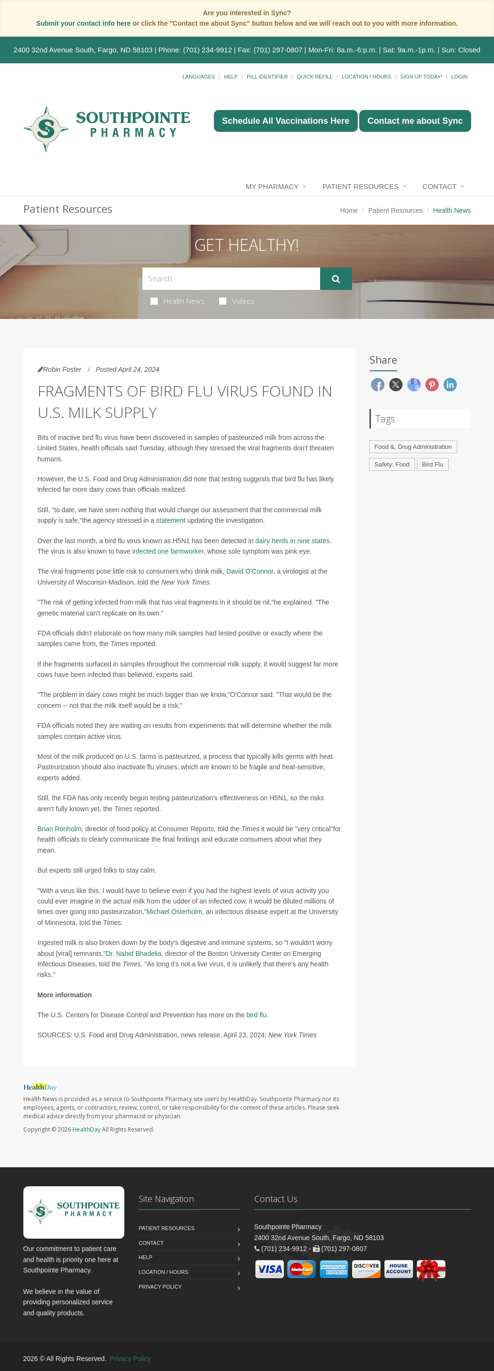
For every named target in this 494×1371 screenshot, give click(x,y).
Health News (177, 301)
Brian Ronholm (60, 829)
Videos (236, 301)
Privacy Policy (160, 1287)
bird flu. (257, 1015)
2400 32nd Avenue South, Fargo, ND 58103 (83, 50)
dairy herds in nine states (292, 541)
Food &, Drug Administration (413, 446)
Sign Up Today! (422, 76)
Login (459, 76)
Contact (439, 186)
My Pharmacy (272, 186)
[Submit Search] (336, 279)
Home (349, 210)
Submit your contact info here (84, 23)
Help (231, 76)
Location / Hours (366, 76)
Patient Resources (361, 186)
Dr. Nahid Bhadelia (133, 953)
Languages (198, 76)
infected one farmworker (167, 551)
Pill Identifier (267, 76)
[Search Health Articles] (231, 279)
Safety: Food (392, 464)
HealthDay (86, 1129)
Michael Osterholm (174, 911)
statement (170, 520)
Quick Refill (315, 76)
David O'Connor (249, 571)
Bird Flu (433, 464)
